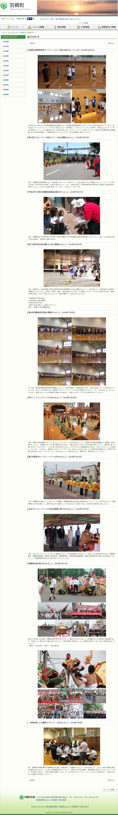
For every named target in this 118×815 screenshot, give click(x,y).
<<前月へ (32, 43)
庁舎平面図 (62, 800)
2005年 (6, 94)
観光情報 (59, 27)
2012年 (6, 70)
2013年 (6, 66)
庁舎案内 (54, 800)
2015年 (6, 56)
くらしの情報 (35, 27)
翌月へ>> (111, 43)
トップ (12, 27)
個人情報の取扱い (52, 806)
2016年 (6, 51)
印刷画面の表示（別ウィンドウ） (69, 19)
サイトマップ (44, 19)
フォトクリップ (13, 32)
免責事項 (75, 806)
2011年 (6, 75)
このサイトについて (38, 806)
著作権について (64, 806)
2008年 (6, 80)
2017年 (6, 46)
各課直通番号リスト (43, 800)
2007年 (6, 85)
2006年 (6, 90)
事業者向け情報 (106, 27)
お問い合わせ (84, 806)
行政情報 (82, 27)
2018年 (22, 32)
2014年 (6, 61)
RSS (52, 19)
